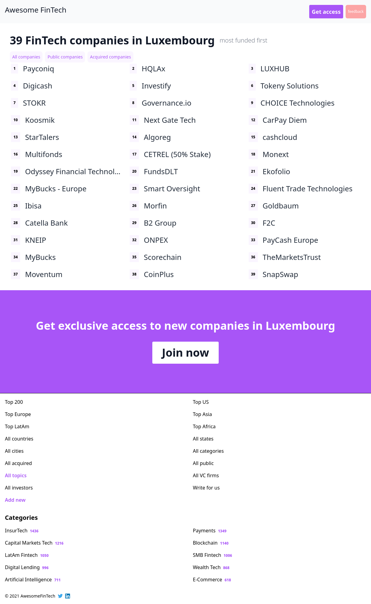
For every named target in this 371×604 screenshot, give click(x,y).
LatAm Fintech (27, 555)
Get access (326, 11)
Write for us (206, 487)
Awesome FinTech (35, 10)
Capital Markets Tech (34, 542)
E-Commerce (212, 579)
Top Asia (202, 414)
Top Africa (204, 426)
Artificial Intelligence (33, 579)
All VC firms (206, 475)
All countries (19, 438)
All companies (26, 57)
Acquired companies (110, 57)
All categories (208, 451)
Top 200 (14, 402)
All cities (14, 451)
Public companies (65, 57)
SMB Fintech (212, 555)
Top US (201, 402)
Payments (210, 530)
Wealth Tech (211, 567)
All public (203, 463)
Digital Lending (27, 567)
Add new (15, 500)
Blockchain (211, 542)
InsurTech (22, 530)
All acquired (18, 463)
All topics (16, 475)
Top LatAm (17, 426)
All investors (19, 487)
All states (203, 438)
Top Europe (18, 414)
